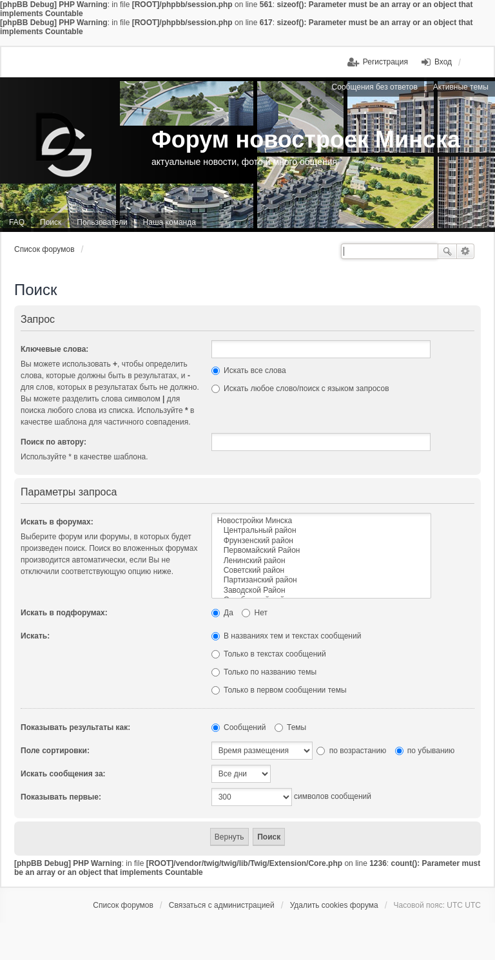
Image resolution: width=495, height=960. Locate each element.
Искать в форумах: (57, 521)
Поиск (447, 251)
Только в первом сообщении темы (279, 690)
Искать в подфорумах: (64, 612)
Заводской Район (321, 590)
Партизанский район (321, 580)
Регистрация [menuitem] (385, 61)
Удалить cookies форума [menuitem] (334, 905)
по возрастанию (351, 750)
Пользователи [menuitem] (102, 222)
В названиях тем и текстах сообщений (286, 635)
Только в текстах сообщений (268, 653)
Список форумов (44, 249)
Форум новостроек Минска (305, 139)
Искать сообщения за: (63, 773)
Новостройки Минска (321, 521)
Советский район (321, 570)
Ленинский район (321, 561)
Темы (291, 727)
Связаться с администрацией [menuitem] (222, 905)
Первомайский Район (321, 550)
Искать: (35, 635)
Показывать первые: (61, 797)
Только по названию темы (263, 672)
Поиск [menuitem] (50, 222)
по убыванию (425, 750)
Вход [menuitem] (443, 61)
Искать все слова (248, 370)
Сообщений (238, 727)
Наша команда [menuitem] (169, 222)
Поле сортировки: (55, 750)
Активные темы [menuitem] (461, 86)
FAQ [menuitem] (16, 222)
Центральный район (321, 530)
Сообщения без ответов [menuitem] (375, 86)
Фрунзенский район (321, 541)
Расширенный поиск (465, 251)
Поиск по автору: (53, 441)
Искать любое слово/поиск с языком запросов (300, 388)
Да (222, 612)
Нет (254, 612)
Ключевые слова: (54, 349)
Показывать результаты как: (75, 727)
